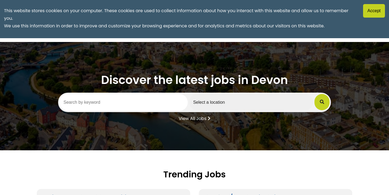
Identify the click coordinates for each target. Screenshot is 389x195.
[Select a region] (251, 102)
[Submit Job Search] (322, 102)
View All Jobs (194, 118)
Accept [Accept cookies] (374, 10)
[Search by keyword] (123, 102)
